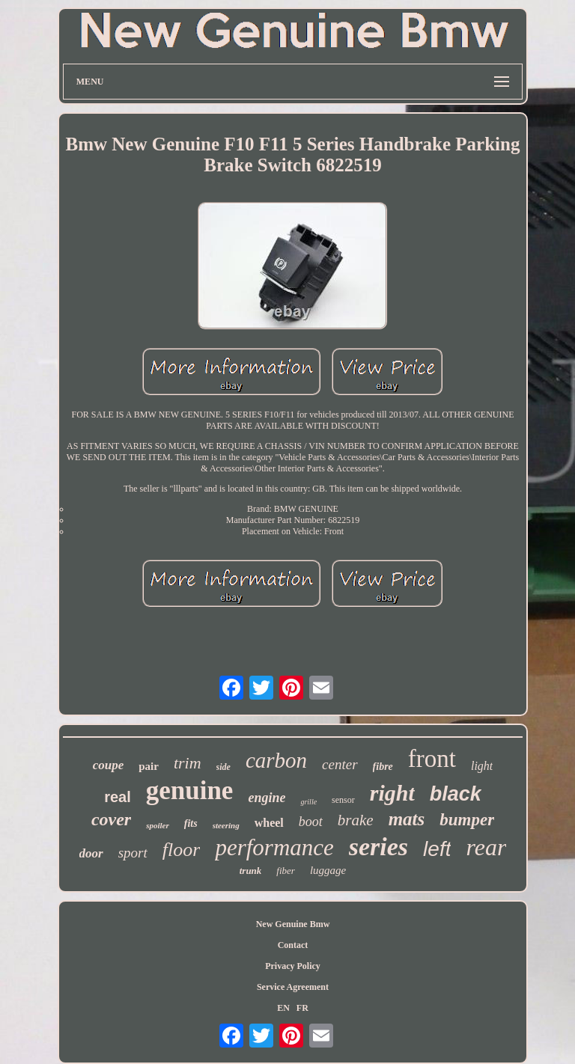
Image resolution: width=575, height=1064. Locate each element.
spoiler (157, 825)
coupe (108, 765)
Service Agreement (293, 987)
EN (283, 1008)
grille (308, 802)
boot (311, 821)
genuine (190, 790)
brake (356, 820)
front (432, 758)
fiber (285, 870)
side (223, 767)
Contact (293, 945)
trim (187, 762)
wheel (269, 822)
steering (226, 825)
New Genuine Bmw (293, 924)
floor (181, 849)
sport (132, 852)
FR (302, 1008)
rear (486, 847)
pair (149, 766)
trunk (251, 870)
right (392, 792)
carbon (276, 760)
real (117, 797)
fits (191, 823)
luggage (328, 870)
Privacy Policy (292, 966)
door (91, 853)
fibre (383, 766)
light (482, 765)
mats (407, 819)
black (455, 794)
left (437, 848)
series (378, 846)
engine (266, 797)
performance (274, 847)
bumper (466, 819)
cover (111, 819)
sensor (343, 800)
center (339, 764)
